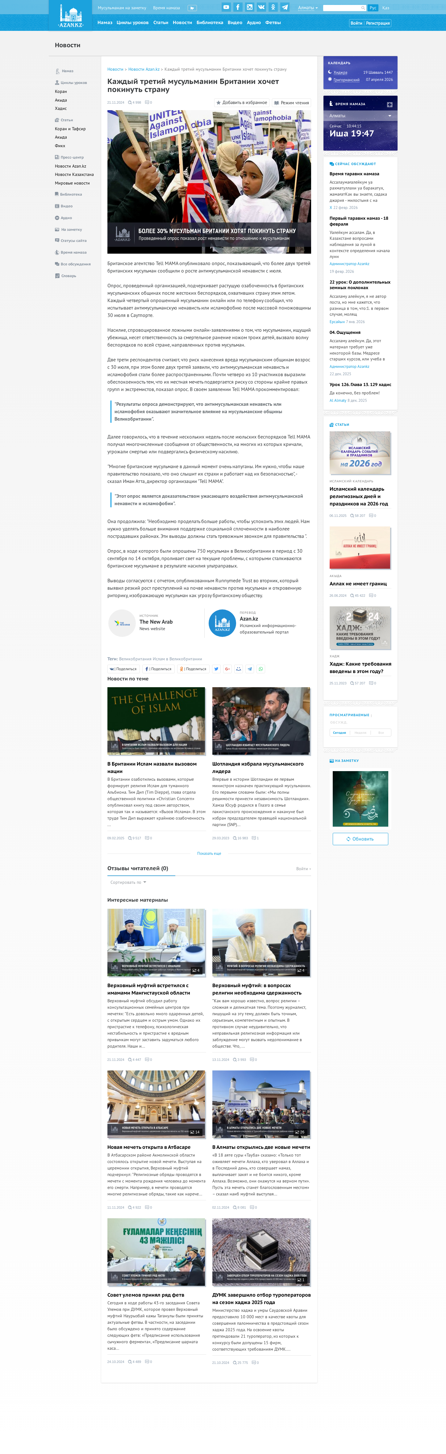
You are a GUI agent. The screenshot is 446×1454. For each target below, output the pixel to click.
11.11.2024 (115, 1207)
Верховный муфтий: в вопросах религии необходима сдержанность (257, 989)
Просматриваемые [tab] (349, 715)
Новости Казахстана (74, 174)
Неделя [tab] (360, 733)
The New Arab (156, 622)
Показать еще (209, 853)
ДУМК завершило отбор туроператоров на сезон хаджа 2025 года (261, 1298)
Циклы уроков (133, 22)
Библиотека (210, 22)
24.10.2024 (115, 1362)
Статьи (160, 22)
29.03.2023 (220, 838)
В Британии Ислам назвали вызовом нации (152, 767)
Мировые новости (72, 183)
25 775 (240, 1363)
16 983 (240, 838)
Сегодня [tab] (339, 733)
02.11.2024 (220, 1207)
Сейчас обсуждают (353, 164)
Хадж (335, 656)
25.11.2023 (338, 683)
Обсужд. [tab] (339, 723)
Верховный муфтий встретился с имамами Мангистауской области (148, 989)
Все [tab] (381, 733)
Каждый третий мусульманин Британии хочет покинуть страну (226, 69)
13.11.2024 (220, 1059)
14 (194, 1132)
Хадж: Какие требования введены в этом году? (360, 667)
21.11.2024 (115, 102)
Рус (373, 7)
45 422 (357, 595)
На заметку (344, 761)
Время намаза (166, 7)
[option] (360, 799)
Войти (356, 23)
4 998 (134, 102)
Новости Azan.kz (70, 166)
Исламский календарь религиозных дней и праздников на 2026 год (359, 496)
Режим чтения (291, 103)
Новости (182, 22)
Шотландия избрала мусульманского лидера (258, 767)
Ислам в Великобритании (177, 659)
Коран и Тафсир (70, 128)
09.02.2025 (115, 838)
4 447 (134, 1059)
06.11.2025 (338, 515)
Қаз (385, 7)
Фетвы (273, 22)
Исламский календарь (351, 481)
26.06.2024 (338, 595)
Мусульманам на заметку (122, 7)
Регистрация (378, 23)
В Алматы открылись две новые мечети (261, 1147)
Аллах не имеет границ (358, 584)
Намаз (105, 22)
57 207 (357, 683)
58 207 (357, 515)
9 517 (134, 838)
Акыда (61, 100)
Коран (61, 91)
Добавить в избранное (241, 103)
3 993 (239, 1059)
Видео (235, 22)
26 (299, 1132)
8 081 (239, 1207)
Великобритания (135, 659)
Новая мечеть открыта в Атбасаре (149, 1147)
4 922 (134, 1207)
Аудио (254, 22)
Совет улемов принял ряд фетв (145, 1295)
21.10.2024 (220, 1363)
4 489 (134, 1362)
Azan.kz (249, 619)
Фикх (60, 145)
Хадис (61, 108)
